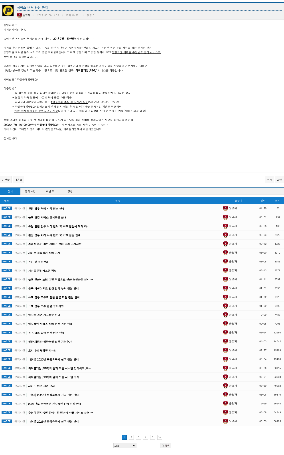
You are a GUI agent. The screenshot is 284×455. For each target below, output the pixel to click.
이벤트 (50, 191)
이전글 (6, 179)
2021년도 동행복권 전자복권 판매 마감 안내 (54, 404)
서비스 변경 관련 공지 (41, 386)
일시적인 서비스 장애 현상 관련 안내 (50, 324)
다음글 (18, 179)
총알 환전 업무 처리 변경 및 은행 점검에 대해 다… (58, 226)
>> (159, 437)
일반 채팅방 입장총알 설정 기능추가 (50, 341)
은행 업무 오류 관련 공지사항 (46, 306)
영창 (70, 191)
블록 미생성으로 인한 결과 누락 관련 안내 (53, 288)
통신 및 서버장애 (38, 262)
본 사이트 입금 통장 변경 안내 (46, 333)
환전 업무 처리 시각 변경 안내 (46, 208)
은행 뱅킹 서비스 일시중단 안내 (47, 217)
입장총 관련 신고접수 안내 (44, 315)
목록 (269, 179)
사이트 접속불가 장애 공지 (44, 253)
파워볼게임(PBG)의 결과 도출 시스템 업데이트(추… (59, 368)
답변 (279, 179)
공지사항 (30, 191)
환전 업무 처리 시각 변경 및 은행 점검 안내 (54, 235)
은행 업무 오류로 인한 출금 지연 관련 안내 (54, 297)
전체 (10, 191)
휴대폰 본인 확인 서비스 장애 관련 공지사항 (54, 244)
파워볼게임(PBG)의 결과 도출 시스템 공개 (53, 377)
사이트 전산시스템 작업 (42, 270)
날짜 (262, 200)
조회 (277, 200)
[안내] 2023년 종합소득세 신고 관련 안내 (53, 359)
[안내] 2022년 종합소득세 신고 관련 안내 (53, 395)
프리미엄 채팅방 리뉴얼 (42, 350)
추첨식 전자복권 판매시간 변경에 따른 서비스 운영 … (60, 412)
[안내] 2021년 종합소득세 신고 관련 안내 (53, 421)
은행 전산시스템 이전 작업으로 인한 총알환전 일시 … (60, 279)
